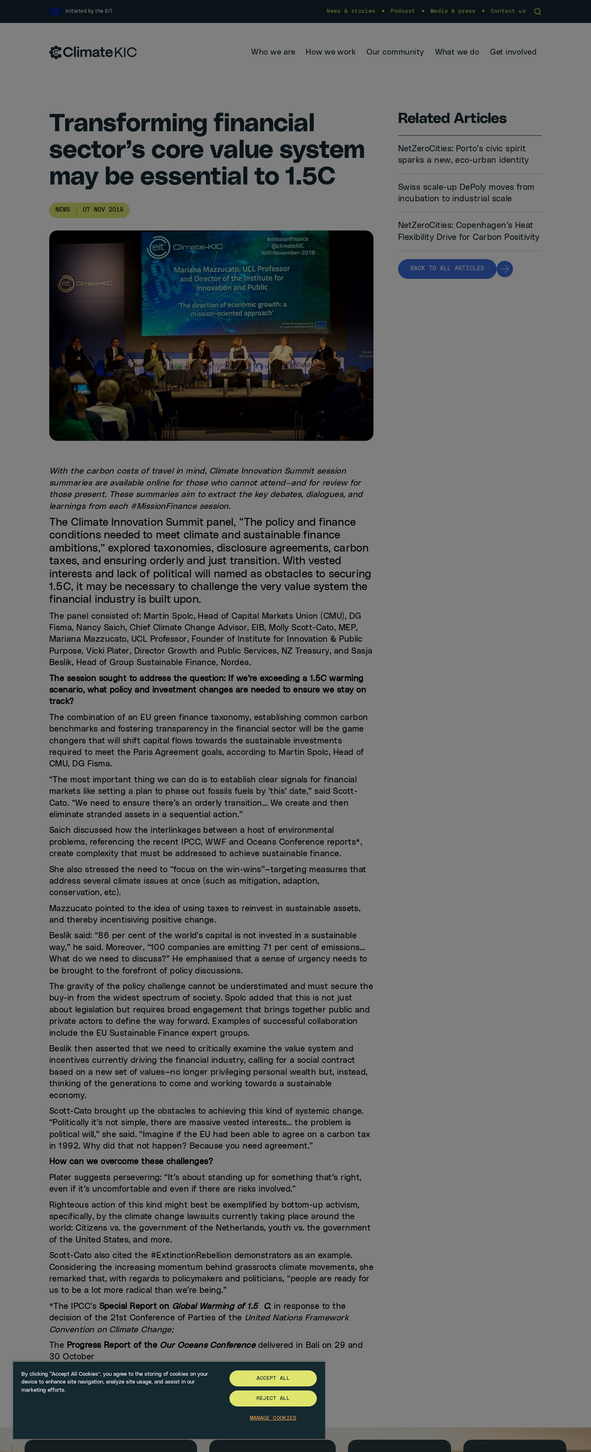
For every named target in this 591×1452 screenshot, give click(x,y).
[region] (169, 1400)
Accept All (273, 1378)
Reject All (273, 1398)
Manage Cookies (273, 1418)
